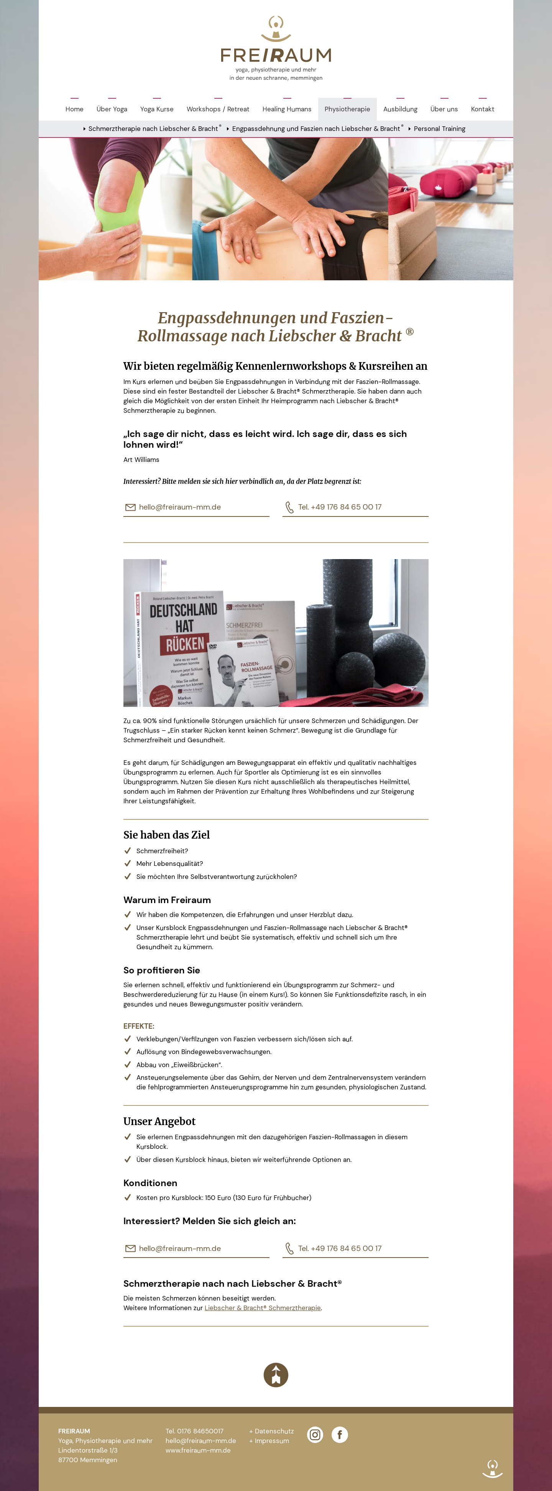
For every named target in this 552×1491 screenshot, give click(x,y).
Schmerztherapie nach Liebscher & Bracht (155, 128)
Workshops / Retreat (218, 109)
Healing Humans (287, 109)
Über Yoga (112, 109)
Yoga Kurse (157, 109)
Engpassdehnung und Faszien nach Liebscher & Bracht (318, 128)
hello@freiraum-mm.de (180, 507)
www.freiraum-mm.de (198, 1450)
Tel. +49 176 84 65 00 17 (340, 507)
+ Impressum (269, 1440)
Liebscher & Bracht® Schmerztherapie (263, 1308)
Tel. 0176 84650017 (194, 1431)
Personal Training (439, 128)
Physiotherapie (347, 109)
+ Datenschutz (271, 1431)
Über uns (444, 109)
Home (75, 109)
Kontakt (483, 109)
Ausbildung (400, 109)
